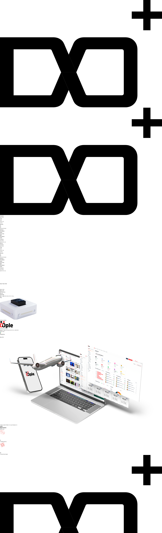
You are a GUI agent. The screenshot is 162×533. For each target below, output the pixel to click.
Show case (2, 290)
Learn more (2, 289)
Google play (81, 333)
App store (81, 336)
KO (0, 243)
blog (1, 297)
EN (2, 243)
